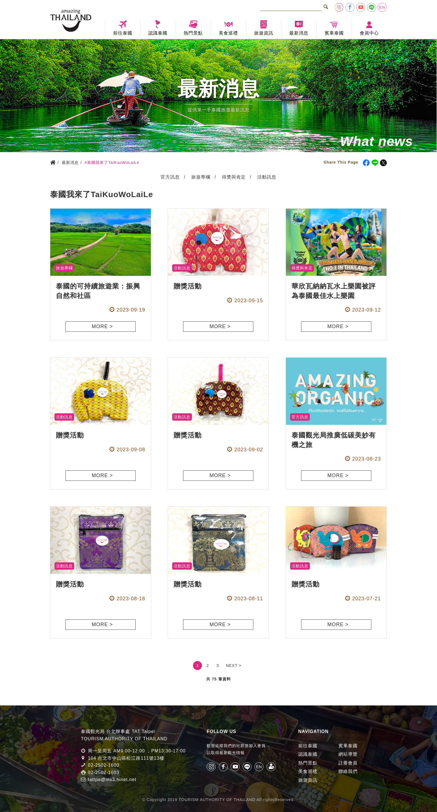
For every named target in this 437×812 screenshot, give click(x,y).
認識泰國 (307, 754)
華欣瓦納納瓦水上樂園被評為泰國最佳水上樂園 (334, 290)
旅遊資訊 (307, 780)
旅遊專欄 (200, 177)
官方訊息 (170, 177)
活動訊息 (266, 177)
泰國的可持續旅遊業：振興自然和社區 (98, 290)
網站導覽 (348, 754)
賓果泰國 (348, 745)
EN (382, 7)
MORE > (102, 326)
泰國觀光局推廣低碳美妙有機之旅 (334, 439)
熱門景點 (307, 763)
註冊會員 (348, 763)
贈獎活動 (188, 286)
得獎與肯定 (234, 177)
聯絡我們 (348, 771)
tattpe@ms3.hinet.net (112, 779)
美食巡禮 (307, 771)
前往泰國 (307, 745)
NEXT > (233, 665)
